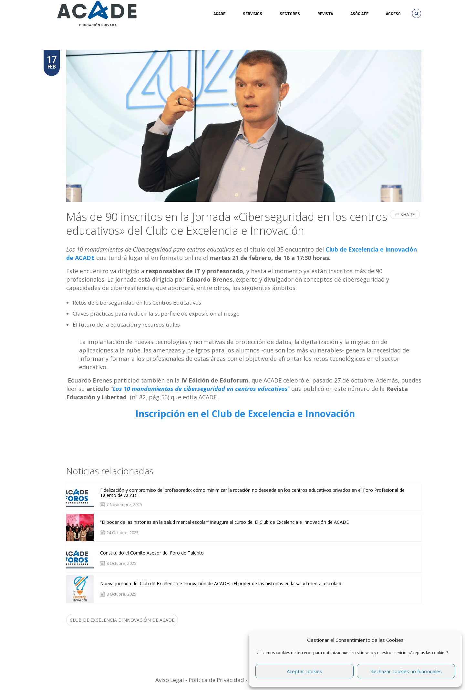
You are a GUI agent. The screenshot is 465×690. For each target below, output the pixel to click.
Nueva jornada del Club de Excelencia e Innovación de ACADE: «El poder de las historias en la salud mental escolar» (220, 583)
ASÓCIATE (359, 13)
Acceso (393, 13)
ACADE (219, 13)
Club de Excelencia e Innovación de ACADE (122, 620)
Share (405, 214)
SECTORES (290, 13)
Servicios (252, 13)
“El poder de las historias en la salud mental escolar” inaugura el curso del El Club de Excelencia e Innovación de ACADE (224, 522)
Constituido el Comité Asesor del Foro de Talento (152, 552)
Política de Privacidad (216, 680)
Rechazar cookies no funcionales (406, 671)
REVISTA (325, 13)
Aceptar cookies (304, 671)
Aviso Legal (169, 680)
